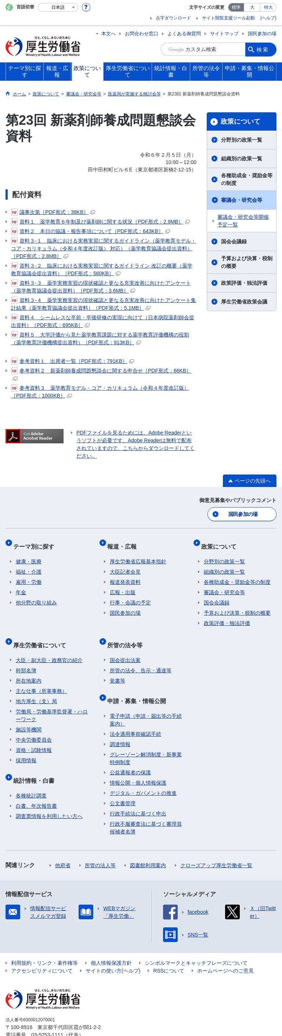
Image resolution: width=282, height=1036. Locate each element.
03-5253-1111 (47, 1015)
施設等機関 (28, 716)
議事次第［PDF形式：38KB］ (53, 212)
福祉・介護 (28, 564)
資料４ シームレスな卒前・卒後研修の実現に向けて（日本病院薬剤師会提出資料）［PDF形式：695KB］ (102, 321)
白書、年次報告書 (36, 786)
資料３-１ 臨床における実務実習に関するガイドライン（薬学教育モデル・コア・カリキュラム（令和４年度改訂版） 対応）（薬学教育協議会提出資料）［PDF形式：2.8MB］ (103, 248)
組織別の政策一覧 (241, 158)
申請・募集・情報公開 (139, 684)
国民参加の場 (262, 33)
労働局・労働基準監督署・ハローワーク (52, 702)
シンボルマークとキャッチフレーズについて (196, 943)
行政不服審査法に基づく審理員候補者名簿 (146, 808)
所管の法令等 (127, 634)
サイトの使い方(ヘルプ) (113, 951)
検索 (263, 49)
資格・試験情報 (34, 736)
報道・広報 (124, 542)
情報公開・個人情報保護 (138, 763)
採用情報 (26, 747)
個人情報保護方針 (111, 943)
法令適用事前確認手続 (135, 714)
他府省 (62, 846)
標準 (236, 7)
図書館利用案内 (148, 846)
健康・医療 (28, 554)
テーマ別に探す (36, 542)
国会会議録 (234, 241)
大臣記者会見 (125, 564)
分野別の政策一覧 (241, 140)
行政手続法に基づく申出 (138, 794)
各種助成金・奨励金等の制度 (246, 179)
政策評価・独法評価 (244, 283)
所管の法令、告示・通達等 (140, 657)
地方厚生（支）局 (36, 688)
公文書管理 (122, 784)
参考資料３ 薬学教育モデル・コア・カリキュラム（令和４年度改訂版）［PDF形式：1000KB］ (100, 391)
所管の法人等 (100, 846)
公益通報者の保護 (130, 753)
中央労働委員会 (34, 726)
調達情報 (120, 725)
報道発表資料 (125, 575)
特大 (268, 7)
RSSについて (168, 951)
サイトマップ (224, 33)
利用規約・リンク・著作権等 (44, 943)
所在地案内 (28, 667)
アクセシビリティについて (42, 951)
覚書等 (117, 667)
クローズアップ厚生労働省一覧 (216, 846)
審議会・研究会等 (241, 200)
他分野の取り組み (36, 595)
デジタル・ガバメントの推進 (143, 774)
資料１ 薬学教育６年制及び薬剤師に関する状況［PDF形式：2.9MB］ (100, 221)
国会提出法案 (125, 647)
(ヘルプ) (268, 18)
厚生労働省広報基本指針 (138, 554)
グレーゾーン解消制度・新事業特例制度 (146, 739)
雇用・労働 (28, 575)
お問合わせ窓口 (141, 33)
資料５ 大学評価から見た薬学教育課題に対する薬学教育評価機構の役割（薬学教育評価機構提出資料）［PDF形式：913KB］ (100, 338)
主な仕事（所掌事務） (41, 677)
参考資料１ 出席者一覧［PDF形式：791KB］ (72, 361)
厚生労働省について (42, 634)
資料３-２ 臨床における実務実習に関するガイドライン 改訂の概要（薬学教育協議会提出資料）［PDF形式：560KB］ (101, 269)
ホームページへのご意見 (225, 951)
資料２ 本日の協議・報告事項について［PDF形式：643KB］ (90, 231)
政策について (240, 121)
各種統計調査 (31, 776)
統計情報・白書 (36, 764)
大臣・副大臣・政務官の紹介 (49, 647)
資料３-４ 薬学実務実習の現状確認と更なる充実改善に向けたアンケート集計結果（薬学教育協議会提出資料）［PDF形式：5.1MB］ (103, 304)
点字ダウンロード (173, 18)
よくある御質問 (184, 33)
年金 (21, 585)
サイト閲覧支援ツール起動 (228, 18)
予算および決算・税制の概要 (246, 262)
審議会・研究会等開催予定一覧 (243, 221)
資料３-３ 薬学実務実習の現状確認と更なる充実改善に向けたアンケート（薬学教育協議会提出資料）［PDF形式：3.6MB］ (101, 286)
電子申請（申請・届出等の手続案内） (146, 700)
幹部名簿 (26, 657)
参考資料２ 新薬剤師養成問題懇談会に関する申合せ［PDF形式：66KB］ (101, 374)
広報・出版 (122, 585)
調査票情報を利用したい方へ (49, 797)
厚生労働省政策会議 (244, 302)
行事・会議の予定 (130, 595)
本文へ (108, 33)
